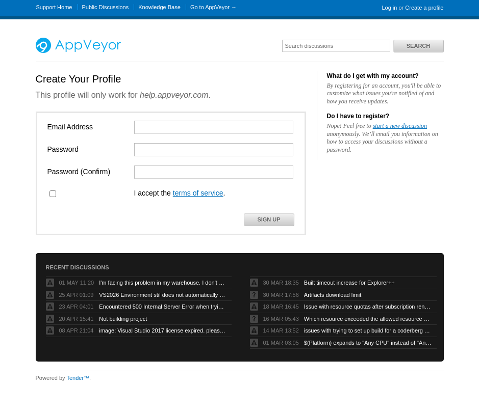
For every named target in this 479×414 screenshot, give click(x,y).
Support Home (54, 7)
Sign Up (268, 219)
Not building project (123, 319)
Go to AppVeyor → (213, 7)
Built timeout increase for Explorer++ (349, 283)
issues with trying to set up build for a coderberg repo (368, 330)
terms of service (198, 193)
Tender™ (77, 378)
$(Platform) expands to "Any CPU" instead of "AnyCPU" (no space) (368, 343)
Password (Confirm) (79, 172)
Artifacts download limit (333, 295)
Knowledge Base (159, 7)
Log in (389, 8)
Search (418, 46)
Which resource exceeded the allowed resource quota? (368, 319)
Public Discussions (105, 7)
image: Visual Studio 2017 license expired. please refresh (162, 330)
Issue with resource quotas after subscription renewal (368, 306)
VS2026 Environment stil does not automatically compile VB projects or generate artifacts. (162, 295)
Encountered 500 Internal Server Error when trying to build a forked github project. (162, 306)
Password (63, 149)
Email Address (70, 127)
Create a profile (424, 8)
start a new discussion (400, 125)
